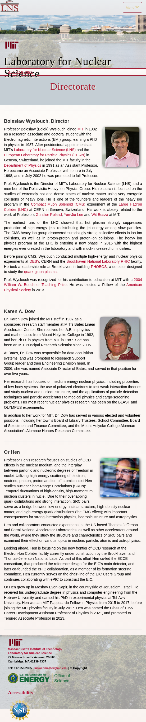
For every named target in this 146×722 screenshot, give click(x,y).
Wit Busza (100, 214)
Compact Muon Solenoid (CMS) (58, 204)
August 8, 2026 (20, 72)
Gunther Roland (49, 214)
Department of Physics (22, 165)
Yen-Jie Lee (73, 214)
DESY (34, 261)
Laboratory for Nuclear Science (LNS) (45, 150)
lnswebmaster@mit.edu (50, 668)
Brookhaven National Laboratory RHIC (98, 261)
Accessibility (20, 692)
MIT (80, 129)
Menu (133, 8)
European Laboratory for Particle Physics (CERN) (44, 155)
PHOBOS (99, 267)
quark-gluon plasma (40, 272)
